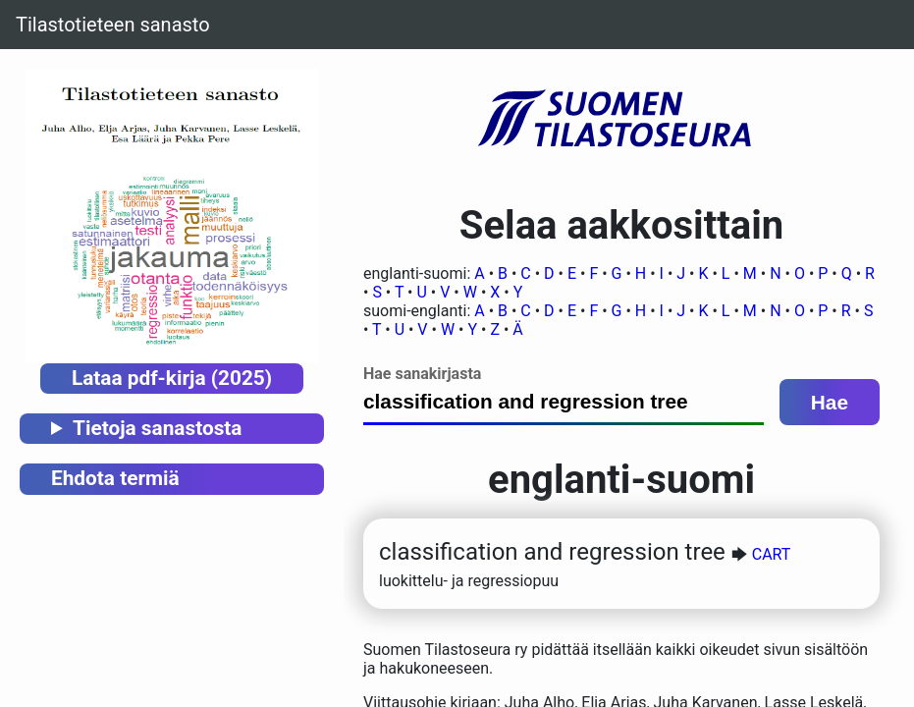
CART (771, 554)
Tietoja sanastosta (157, 428)
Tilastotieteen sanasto (113, 24)
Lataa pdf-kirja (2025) (172, 378)
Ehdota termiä (115, 478)
